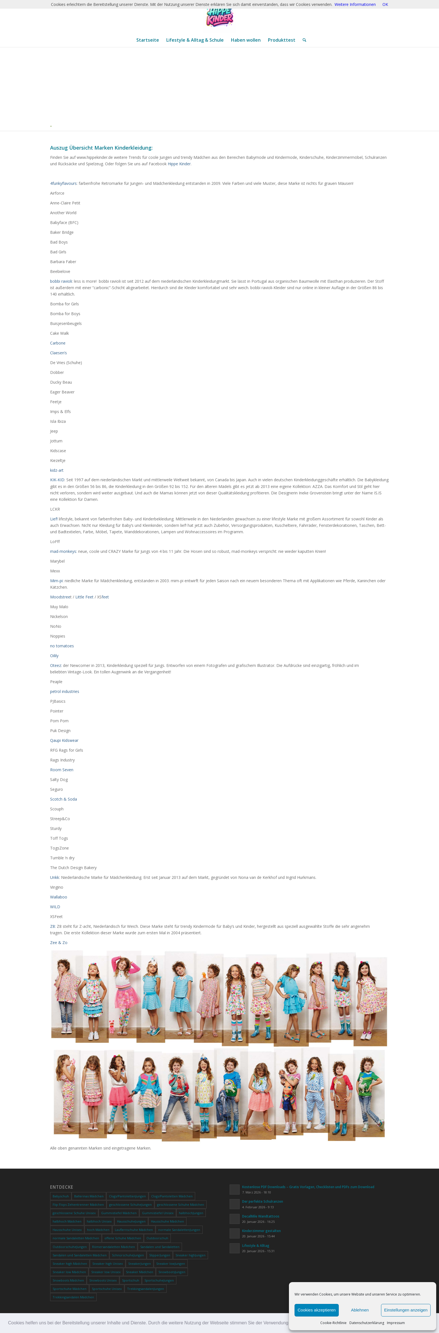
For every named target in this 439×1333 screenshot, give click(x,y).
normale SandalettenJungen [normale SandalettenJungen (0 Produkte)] (179, 1230)
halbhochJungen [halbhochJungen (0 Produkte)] (191, 1213)
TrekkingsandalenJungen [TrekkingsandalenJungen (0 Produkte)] (145, 1289)
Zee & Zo (58, 942)
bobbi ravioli (61, 281)
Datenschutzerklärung (366, 1322)
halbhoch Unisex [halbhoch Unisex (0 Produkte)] (99, 1221)
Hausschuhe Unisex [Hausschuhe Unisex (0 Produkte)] (67, 1230)
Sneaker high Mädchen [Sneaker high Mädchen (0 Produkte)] (70, 1263)
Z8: (53, 926)
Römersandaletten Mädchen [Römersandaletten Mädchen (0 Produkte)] (113, 1247)
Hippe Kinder (179, 163)
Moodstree (60, 597)
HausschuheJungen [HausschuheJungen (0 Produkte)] (131, 1221)
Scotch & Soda (63, 799)
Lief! (54, 519)
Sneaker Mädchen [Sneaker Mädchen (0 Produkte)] (139, 1272)
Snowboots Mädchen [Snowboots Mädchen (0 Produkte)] (68, 1280)
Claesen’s (58, 352)
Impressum (396, 1322)
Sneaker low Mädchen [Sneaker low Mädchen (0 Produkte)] (69, 1272)
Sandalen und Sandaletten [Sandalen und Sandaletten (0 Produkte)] (159, 1247)
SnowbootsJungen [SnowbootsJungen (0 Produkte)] (171, 1272)
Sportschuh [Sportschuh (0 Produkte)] (130, 1280)
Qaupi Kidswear (64, 740)
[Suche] (302, 40)
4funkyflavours (63, 183)
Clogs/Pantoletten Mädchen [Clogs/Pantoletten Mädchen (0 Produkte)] (172, 1196)
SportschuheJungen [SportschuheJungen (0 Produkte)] (159, 1280)
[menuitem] (148, 40)
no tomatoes (62, 645)
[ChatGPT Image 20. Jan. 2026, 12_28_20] (219, 16)
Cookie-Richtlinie (333, 1322)
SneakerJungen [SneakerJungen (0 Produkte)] (139, 1263)
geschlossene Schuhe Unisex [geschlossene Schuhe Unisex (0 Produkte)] (74, 1213)
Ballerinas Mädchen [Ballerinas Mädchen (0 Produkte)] (89, 1196)
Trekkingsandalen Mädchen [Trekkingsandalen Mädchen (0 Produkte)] (73, 1297)
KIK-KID (57, 479)
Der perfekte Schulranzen (262, 1201)
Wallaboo (58, 897)
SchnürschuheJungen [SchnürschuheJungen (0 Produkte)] (128, 1255)
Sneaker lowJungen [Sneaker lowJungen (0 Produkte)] (170, 1263)
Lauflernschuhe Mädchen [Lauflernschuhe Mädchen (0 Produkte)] (134, 1230)
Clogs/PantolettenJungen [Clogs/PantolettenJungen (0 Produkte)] (127, 1196)
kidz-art (57, 470)
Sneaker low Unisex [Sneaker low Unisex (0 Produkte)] (106, 1272)
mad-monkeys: (63, 551)
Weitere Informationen (355, 4)
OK (385, 4)
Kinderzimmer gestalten (261, 1230)
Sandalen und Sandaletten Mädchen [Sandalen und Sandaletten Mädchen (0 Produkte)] (80, 1255)
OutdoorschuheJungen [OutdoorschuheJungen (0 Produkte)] (70, 1247)
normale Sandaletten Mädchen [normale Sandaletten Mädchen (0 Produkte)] (76, 1238)
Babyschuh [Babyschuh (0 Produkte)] (61, 1196)
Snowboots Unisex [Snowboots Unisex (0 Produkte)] (103, 1280)
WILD (55, 906)
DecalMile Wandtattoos (260, 1216)
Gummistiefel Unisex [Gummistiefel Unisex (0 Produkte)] (158, 1213)
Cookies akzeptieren (317, 1310)
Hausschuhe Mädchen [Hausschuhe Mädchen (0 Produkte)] (167, 1221)
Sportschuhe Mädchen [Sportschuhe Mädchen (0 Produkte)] (70, 1289)
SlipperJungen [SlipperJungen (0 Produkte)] (159, 1255)
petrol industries (64, 691)
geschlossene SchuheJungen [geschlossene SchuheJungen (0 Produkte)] (130, 1204)
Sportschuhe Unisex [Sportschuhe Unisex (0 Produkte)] (107, 1289)
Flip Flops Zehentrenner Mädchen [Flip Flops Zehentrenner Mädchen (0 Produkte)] (78, 1204)
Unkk (54, 877)
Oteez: (56, 665)
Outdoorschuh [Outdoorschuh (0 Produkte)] (157, 1238)
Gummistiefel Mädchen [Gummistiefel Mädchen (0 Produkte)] (119, 1213)
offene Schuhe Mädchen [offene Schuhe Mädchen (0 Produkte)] (122, 1238)
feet (105, 597)
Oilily (54, 655)
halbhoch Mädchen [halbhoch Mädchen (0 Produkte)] (67, 1221)
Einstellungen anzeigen (406, 1310)
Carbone (58, 343)
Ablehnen (360, 1310)
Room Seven (61, 769)
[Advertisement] (222, 89)
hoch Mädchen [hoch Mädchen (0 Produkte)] (98, 1230)
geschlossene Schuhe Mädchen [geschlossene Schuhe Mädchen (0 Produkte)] (180, 1204)
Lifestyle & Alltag (255, 1245)
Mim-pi (56, 580)
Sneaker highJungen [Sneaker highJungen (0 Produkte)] (191, 1255)
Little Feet (84, 597)
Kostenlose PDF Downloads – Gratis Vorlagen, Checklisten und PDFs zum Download (308, 1187)
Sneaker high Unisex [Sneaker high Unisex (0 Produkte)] (107, 1263)
